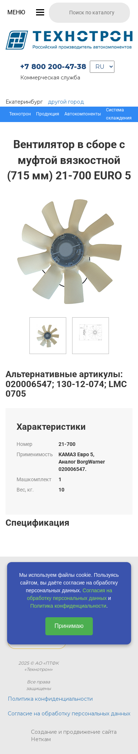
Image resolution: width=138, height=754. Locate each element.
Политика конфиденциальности (68, 606)
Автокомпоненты (82, 114)
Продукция (47, 114)
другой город (66, 102)
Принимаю (69, 626)
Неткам (41, 739)
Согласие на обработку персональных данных (69, 713)
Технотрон (20, 114)
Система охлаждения (119, 114)
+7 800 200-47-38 (53, 66)
